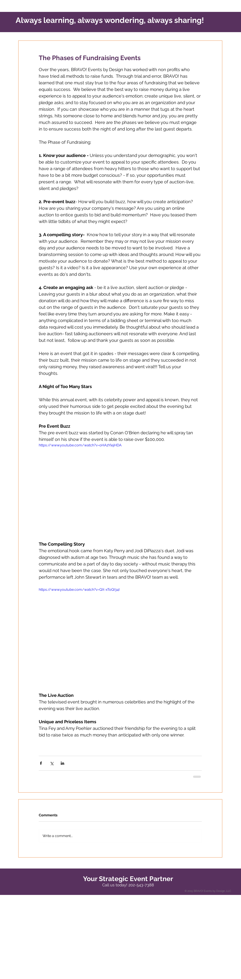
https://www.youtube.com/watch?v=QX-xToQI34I (79, 589)
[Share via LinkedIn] (62, 763)
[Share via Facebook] (41, 763)
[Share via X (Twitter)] (52, 763)
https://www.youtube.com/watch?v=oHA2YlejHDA (80, 445)
